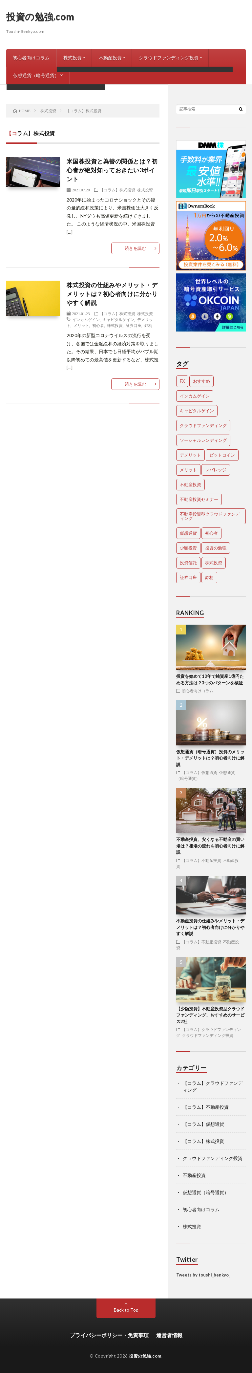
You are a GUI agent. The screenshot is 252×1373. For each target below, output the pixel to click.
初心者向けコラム (31, 57)
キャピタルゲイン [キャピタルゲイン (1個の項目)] (197, 410)
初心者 (98, 325)
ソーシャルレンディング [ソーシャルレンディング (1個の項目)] (203, 440)
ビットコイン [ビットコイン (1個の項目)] (222, 455)
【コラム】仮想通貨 (199, 772)
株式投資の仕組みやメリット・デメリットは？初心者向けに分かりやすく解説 (112, 293)
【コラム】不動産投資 (201, 860)
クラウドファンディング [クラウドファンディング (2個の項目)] (203, 425)
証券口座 (133, 325)
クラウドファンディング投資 (169, 57)
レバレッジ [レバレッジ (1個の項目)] (215, 469)
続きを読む (135, 248)
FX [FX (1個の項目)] (182, 381)
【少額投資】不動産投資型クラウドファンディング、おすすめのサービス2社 (210, 1015)
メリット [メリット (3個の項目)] (188, 469)
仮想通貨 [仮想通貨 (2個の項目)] (188, 533)
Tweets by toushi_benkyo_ (203, 1274)
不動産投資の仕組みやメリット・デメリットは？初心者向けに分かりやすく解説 (210, 927)
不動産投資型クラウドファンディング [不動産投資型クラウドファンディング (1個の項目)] (210, 516)
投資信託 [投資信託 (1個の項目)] (188, 562)
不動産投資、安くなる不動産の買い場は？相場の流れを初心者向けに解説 (210, 846)
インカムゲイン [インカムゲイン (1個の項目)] (195, 395)
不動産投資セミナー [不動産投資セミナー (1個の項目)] (199, 499)
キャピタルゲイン (118, 319)
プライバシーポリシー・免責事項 (109, 1335)
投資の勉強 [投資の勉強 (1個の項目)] (215, 547)
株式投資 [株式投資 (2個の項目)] (213, 562)
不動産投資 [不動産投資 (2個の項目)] (190, 484)
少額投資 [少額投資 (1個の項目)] (188, 547)
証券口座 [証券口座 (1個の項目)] (188, 577)
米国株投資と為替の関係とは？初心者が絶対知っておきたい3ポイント (112, 170)
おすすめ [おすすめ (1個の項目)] (201, 381)
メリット (81, 325)
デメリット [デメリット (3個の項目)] (190, 455)
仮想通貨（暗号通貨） (36, 75)
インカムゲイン (86, 319)
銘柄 (148, 325)
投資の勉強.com (40, 16)
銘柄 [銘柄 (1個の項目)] (209, 577)
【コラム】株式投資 (117, 190)
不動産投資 (110, 57)
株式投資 (72, 57)
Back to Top (126, 1310)
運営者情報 (169, 1335)
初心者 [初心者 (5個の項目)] (211, 533)
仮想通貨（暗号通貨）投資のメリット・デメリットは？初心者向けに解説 (210, 758)
